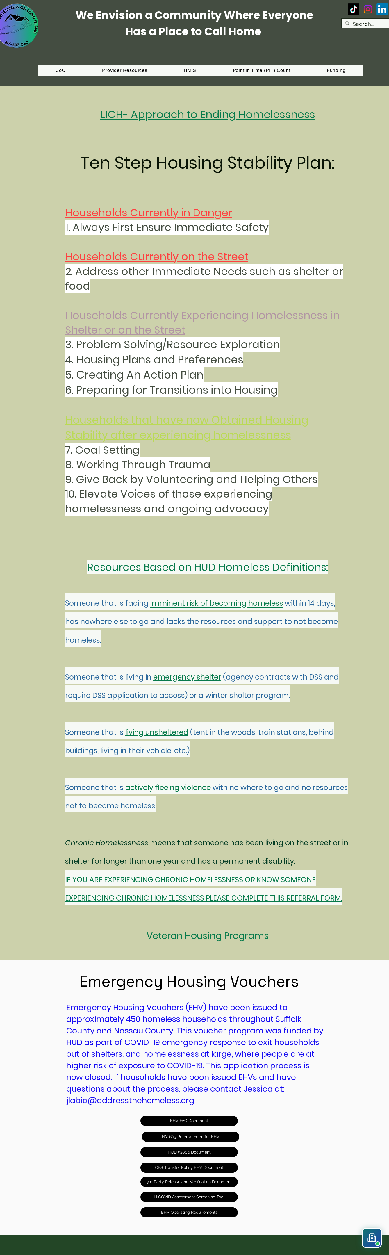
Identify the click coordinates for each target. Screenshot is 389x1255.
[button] (336, 70)
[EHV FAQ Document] (189, 1121)
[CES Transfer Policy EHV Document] (189, 1168)
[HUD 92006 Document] (189, 1152)
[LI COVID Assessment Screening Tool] (189, 1197)
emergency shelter (187, 677)
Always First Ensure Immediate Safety (171, 227)
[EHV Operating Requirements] (189, 1212)
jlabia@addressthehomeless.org (130, 1100)
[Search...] (369, 24)
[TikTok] (353, 9)
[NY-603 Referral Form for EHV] (190, 1137)
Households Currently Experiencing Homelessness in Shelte (202, 322)
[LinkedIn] (382, 9)
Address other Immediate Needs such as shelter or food (204, 278)
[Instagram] (368, 9)
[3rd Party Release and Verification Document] (189, 1182)
